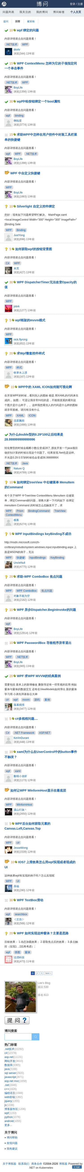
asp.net (13, 1057)
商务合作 (36, 1163)
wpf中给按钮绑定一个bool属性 (38, 101)
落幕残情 (19, 704)
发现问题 (12, 1143)
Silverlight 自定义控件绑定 (36, 206)
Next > (48, 973)
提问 (5, 21)
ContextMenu (14, 515)
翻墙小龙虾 (20, 776)
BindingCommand (39, 511)
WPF (25, 44)
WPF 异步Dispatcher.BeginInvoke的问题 (46, 609)
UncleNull (19, 562)
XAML (20, 415)
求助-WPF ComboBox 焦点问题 (39, 576)
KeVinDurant (21, 738)
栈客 (16, 520)
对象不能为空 (22, 595)
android (12, 1121)
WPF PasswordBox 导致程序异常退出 (44, 643)
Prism (20, 511)
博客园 (63, 1163)
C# (7, 263)
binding (19, 115)
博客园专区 (15, 1109)
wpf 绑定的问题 (28, 30)
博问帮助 (12, 1137)
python (12, 1117)
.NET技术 (11, 44)
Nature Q (19, 468)
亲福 (16, 886)
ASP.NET (44, 732)
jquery (11, 1101)
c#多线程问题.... (26, 718)
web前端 (13, 1097)
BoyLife (18, 87)
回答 (17, 21)
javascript (14, 1077)
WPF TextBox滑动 (30, 900)
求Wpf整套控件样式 (31, 353)
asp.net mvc (15, 1081)
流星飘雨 (19, 420)
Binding (21, 230)
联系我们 (23, 1163)
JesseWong (21, 847)
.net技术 (14, 1049)
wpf (8, 115)
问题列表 (8, 12)
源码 (37, 699)
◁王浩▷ (19, 919)
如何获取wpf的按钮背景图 (33, 249)
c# (7, 699)
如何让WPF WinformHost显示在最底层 (38, 790)
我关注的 (25, 12)
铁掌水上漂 (20, 372)
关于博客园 (9, 1163)
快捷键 (21, 557)
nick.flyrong (20, 339)
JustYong (19, 235)
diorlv (17, 49)
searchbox (21, 914)
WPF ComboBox (27, 590)
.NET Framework (24, 732)
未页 (16, 268)
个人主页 (75, 12)
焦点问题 (46, 590)
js (9, 1105)
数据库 (12, 1065)
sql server (14, 1073)
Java (25, 463)
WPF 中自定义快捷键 (25, 173)
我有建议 (12, 1148)
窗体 (27, 952)
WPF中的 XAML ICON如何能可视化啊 (45, 387)
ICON (32, 415)
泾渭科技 (19, 957)
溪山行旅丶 (20, 809)
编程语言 (13, 1093)
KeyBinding (57, 557)
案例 (47, 699)
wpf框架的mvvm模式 (30, 320)
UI (18, 881)
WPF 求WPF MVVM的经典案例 (39, 676)
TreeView (60, 511)
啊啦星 (18, 120)
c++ (10, 1089)
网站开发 (13, 1061)
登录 (72, 4)
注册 (80, 4)
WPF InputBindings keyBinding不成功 (43, 534)
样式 (19, 367)
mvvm (26, 699)
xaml (17, 771)
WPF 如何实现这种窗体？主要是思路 (43, 933)
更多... (8, 1125)
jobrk (16, 306)
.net (10, 1085)
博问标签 (59, 12)
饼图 (17, 952)
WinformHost (24, 804)
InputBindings (37, 557)
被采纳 (30, 21)
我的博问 (42, 12)
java (10, 1069)
